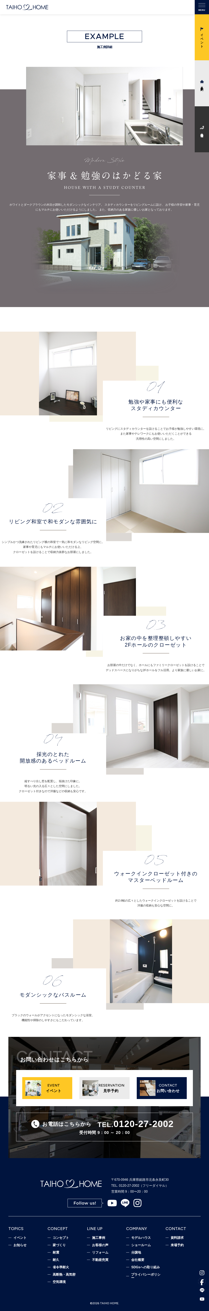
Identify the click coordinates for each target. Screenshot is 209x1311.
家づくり (59, 1245)
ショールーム (141, 1245)
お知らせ (20, 1245)
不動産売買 (100, 1260)
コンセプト (61, 1237)
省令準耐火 (61, 1267)
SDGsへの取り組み (145, 1267)
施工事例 (98, 1237)
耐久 (56, 1260)
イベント (20, 1237)
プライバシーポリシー (145, 1276)
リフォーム (100, 1252)
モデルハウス (141, 1237)
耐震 (56, 1252)
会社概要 (137, 1260)
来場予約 (177, 1245)
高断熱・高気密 (64, 1274)
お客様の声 (100, 1245)
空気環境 (59, 1282)
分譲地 (136, 1252)
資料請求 (177, 1237)
